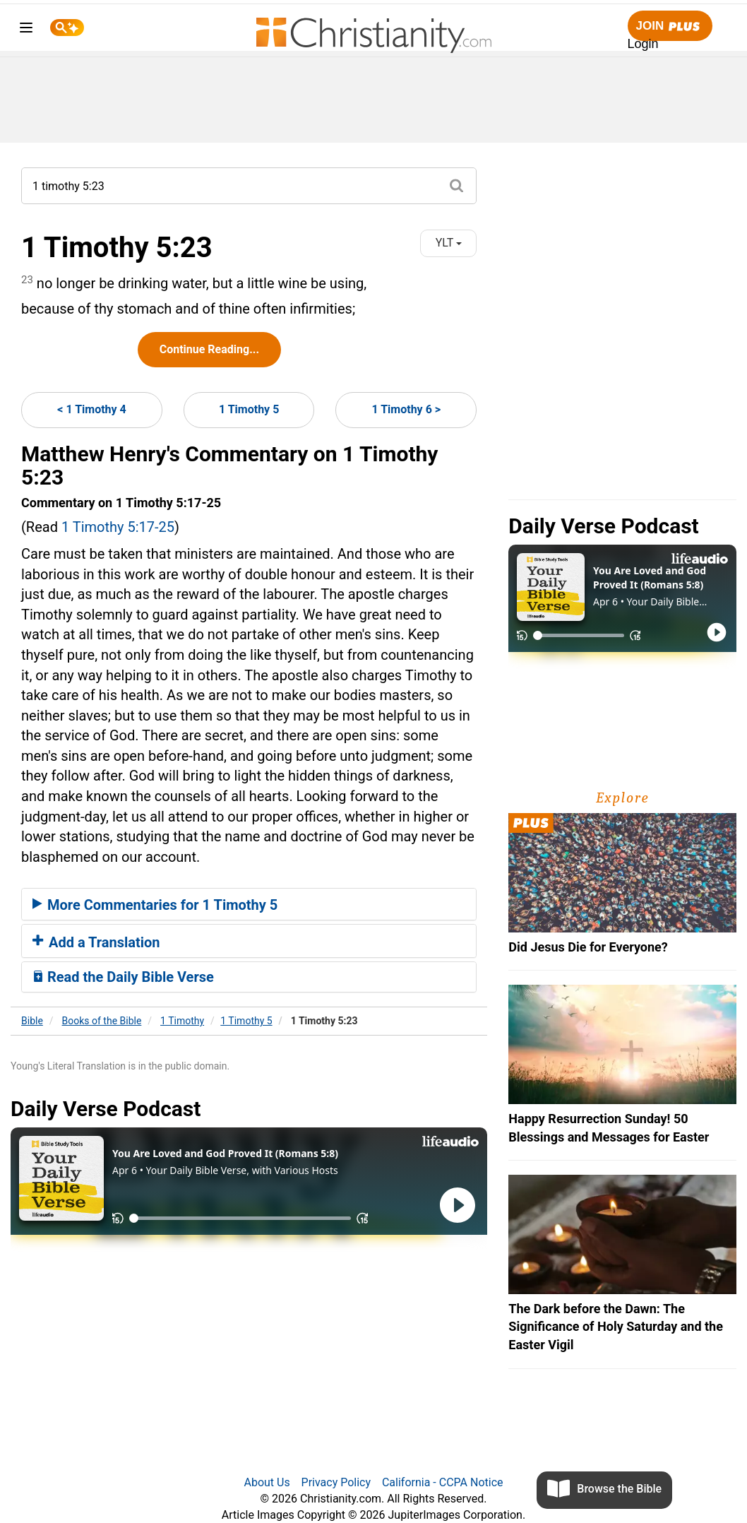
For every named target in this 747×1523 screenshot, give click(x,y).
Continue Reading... (209, 349)
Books (102, 1020)
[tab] (249, 904)
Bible (32, 1020)
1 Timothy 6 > (406, 409)
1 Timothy (182, 1020)
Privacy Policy (336, 1482)
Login (643, 44)
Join (670, 26)
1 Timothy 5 (249, 409)
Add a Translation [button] (96, 942)
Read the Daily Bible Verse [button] (123, 976)
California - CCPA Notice (442, 1482)
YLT (449, 242)
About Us (266, 1482)
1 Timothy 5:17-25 (117, 526)
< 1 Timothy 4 (91, 409)
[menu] (26, 30)
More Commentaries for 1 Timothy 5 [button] (154, 904)
